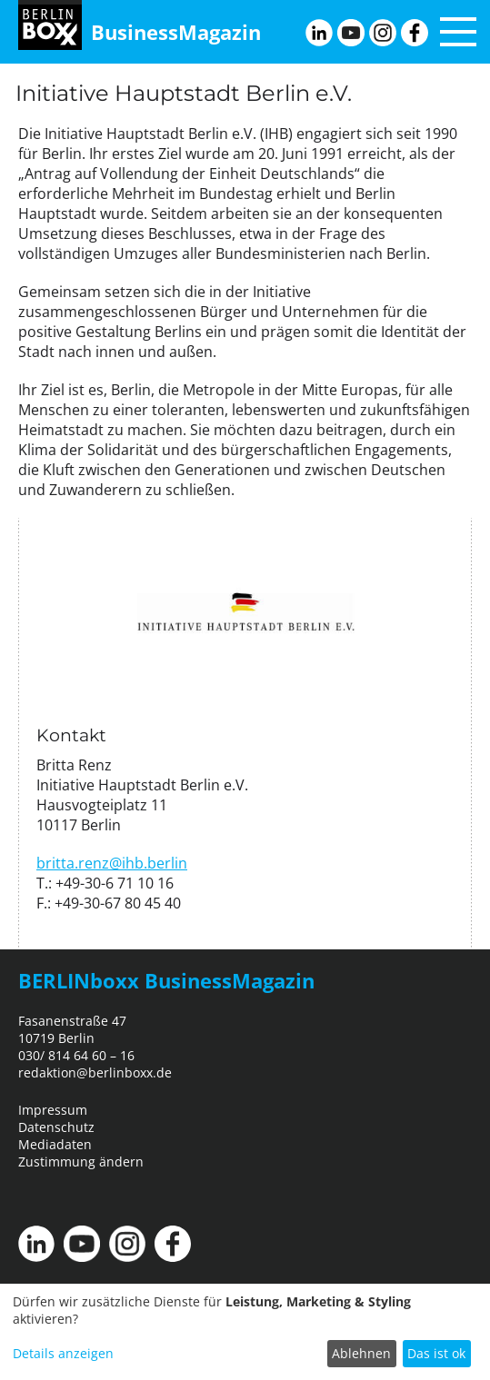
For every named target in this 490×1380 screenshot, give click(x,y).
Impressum (52, 1109)
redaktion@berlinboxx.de (95, 1072)
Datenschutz (56, 1127)
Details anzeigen (63, 1353)
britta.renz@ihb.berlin (111, 863)
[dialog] (245, 1332)
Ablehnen (361, 1353)
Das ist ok (436, 1353)
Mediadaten (55, 1144)
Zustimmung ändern (81, 1161)
